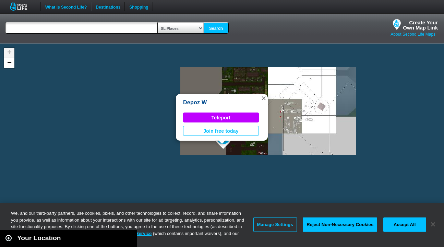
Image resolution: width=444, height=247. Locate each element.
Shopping (138, 6)
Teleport (221, 117)
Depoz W (195, 102)
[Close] (433, 224)
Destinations (108, 6)
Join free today (221, 131)
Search (216, 28)
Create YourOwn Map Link (420, 25)
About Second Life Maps (413, 34)
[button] (264, 98)
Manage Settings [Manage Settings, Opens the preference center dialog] (275, 224)
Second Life (22, 6)
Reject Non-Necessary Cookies (340, 224)
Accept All (405, 224)
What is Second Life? (66, 6)
